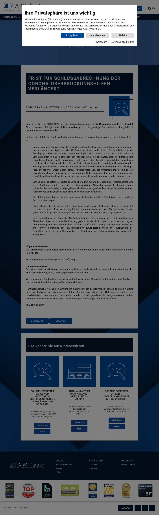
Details (123, 35)
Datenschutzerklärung (122, 42)
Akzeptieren (72, 35)
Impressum (101, 42)
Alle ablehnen (97, 35)
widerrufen (94, 28)
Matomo (41, 25)
